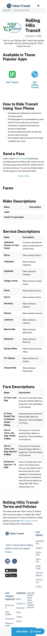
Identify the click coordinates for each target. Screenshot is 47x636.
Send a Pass (20, 159)
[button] (38, 6)
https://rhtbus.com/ (27, 521)
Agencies (7, 10)
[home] (18, 6)
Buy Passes (24, 631)
